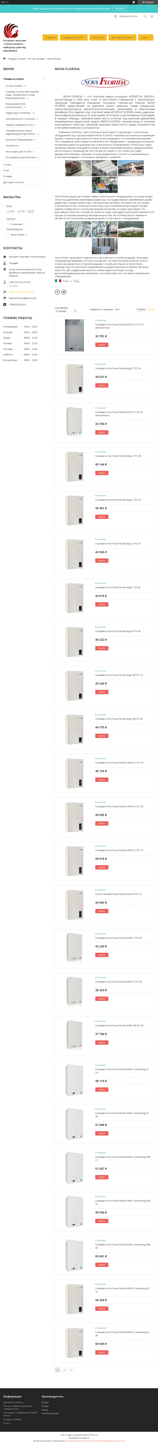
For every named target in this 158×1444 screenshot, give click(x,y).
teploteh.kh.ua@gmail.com (22, 298)
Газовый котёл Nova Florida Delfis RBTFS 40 (119, 1025)
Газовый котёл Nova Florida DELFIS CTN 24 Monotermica (119, 414)
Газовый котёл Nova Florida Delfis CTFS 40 (118, 937)
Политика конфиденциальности (109, 1440)
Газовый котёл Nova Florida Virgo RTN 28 (117, 631)
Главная (50, 37)
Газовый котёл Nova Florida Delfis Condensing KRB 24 (122, 1202)
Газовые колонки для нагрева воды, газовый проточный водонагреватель (22, 94)
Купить (119, 8)
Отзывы (7, 176)
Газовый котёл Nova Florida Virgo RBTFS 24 (119, 674)
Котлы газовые (36, 58)
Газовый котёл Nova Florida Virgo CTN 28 (117, 587)
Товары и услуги (72, 37)
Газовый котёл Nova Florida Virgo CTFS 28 (118, 455)
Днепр (45, 1409)
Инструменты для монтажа (21, 157)
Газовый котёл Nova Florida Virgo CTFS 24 (118, 368)
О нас (6, 170)
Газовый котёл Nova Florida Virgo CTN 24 (117, 543)
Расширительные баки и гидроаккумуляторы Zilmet (20, 132)
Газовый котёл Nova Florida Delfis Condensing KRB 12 (122, 1158)
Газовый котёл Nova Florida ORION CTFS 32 (119, 850)
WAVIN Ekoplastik (50, 1413)
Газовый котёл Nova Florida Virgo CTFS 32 (118, 499)
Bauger (45, 1402)
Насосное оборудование (19, 139)
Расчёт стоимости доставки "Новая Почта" (18, 1407)
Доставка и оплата (122, 37)
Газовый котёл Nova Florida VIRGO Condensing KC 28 (122, 1334)
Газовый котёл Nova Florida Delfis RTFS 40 (118, 981)
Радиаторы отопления (18, 112)
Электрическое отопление (20, 118)
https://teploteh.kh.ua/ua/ (21, 291)
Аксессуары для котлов (18, 151)
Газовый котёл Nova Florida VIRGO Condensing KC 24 (122, 1290)
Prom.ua (93, 1434)
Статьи (7, 164)
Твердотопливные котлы (19, 124)
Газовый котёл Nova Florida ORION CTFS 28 (119, 806)
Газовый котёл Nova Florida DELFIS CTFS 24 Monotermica (119, 326)
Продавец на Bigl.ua (79, 1437)
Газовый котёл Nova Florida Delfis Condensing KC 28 (122, 1115)
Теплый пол (12, 145)
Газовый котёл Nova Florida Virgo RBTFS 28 (119, 718)
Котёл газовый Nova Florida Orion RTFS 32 (118, 894)
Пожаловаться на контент (79, 1440)
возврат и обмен (12, 1419)
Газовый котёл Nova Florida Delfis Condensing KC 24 (122, 1071)
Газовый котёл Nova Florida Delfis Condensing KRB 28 (122, 1246)
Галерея (140, 309)
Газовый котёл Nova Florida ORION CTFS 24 (119, 762)
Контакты (98, 37)
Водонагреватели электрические (15, 105)
